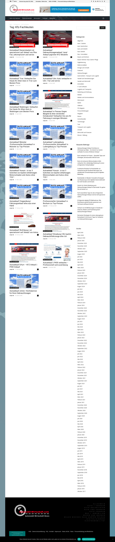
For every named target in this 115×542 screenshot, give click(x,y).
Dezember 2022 (82, 340)
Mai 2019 (80, 456)
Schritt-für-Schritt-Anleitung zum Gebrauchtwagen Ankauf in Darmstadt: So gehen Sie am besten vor (91, 187)
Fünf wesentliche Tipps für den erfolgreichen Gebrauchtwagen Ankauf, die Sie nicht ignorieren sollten (91, 194)
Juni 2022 (80, 356)
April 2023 (80, 329)
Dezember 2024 (82, 275)
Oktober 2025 (81, 249)
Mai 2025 (80, 262)
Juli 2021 (79, 386)
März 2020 (80, 429)
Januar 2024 (80, 305)
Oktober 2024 (81, 281)
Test (78, 124)
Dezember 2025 (82, 243)
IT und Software (82, 86)
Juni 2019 (80, 453)
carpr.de (12, 57)
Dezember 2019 (82, 437)
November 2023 (82, 311)
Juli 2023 (79, 321)
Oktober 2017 (81, 491)
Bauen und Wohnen (83, 57)
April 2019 (80, 459)
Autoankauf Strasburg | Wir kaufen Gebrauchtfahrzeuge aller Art (57, 235)
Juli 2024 (79, 289)
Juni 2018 (80, 475)
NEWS (79, 103)
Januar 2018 (80, 489)
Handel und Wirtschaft (83, 81)
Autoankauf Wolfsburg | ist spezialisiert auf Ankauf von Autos (24, 231)
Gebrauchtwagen (82, 73)
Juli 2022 (79, 354)
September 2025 (82, 251)
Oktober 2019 (81, 443)
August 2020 (81, 416)
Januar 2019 (80, 467)
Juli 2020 (79, 418)
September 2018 (82, 472)
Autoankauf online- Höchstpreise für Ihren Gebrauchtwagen (23, 292)
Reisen (79, 116)
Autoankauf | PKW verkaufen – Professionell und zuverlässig (55, 264)
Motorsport (80, 100)
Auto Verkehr (81, 51)
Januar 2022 (80, 370)
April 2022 (80, 362)
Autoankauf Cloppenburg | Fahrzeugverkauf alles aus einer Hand (23, 203)
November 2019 (82, 440)
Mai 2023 (80, 327)
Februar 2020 (81, 432)
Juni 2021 (80, 389)
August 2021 (81, 383)
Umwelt (79, 130)
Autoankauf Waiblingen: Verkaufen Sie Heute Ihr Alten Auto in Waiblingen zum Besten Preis (24, 109)
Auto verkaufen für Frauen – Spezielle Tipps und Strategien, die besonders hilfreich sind (91, 156)
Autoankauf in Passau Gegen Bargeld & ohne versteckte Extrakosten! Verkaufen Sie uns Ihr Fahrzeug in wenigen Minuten (57, 114)
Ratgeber (80, 113)
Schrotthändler (81, 119)
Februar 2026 (81, 238)
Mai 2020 (80, 424)
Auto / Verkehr (81, 43)
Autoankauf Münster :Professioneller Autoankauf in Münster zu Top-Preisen (22, 144)
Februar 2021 (81, 400)
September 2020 (82, 413)
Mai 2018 (80, 478)
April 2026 (80, 232)
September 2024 (82, 284)
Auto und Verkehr (14, 47)
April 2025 (80, 265)
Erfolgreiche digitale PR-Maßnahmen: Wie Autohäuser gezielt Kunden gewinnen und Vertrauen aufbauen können (89, 202)
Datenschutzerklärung (88, 539)
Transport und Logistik (84, 127)
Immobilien (80, 84)
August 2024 (81, 286)
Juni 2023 (80, 324)
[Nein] (113, 539)
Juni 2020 (80, 421)
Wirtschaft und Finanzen (84, 132)
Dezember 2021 (82, 373)
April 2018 (80, 480)
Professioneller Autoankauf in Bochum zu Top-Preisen (55, 202)
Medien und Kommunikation (85, 97)
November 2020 (82, 408)
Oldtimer (79, 105)
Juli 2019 (79, 451)
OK (79, 539)
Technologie (81, 122)
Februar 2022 (81, 367)
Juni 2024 (80, 292)
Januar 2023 (80, 338)
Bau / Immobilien (82, 54)
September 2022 (82, 348)
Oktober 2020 (81, 410)
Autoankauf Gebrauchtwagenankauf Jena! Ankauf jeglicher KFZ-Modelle (55, 52)
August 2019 (81, 448)
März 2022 (80, 364)
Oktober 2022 (81, 346)
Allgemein (80, 41)
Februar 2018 (81, 486)
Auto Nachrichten (82, 46)
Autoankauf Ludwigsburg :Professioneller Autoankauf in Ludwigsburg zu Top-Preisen (55, 144)
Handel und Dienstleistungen (85, 78)
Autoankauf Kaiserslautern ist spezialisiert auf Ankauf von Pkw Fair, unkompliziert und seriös (23, 52)
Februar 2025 (81, 270)
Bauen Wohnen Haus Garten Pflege (87, 59)
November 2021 (82, 375)
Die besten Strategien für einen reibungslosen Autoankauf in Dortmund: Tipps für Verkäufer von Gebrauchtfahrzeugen (90, 217)
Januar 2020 (80, 435)
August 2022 (81, 351)
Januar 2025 (80, 273)
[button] (103, 18)
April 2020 (80, 426)
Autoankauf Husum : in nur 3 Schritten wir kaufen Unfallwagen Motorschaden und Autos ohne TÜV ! (23, 173)
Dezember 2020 (82, 405)
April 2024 (80, 297)
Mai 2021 (80, 391)
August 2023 (81, 319)
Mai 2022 (80, 359)
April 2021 (80, 394)
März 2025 (80, 267)
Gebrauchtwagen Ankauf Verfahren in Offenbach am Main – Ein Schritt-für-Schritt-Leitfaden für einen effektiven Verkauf (90, 150)
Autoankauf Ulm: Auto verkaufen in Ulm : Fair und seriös (57, 79)
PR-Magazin (80, 108)
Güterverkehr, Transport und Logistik (88, 76)
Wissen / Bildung (82, 135)
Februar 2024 (81, 302)
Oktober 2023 (81, 313)
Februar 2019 (81, 464)
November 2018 (82, 470)
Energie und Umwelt (83, 68)
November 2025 (82, 246)
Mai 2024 (80, 294)
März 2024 (80, 300)
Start (11, 24)
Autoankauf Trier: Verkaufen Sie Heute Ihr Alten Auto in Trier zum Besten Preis (23, 80)
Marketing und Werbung (84, 92)
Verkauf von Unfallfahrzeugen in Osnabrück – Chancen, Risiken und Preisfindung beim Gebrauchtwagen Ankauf (90, 209)
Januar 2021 (80, 402)
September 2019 (82, 445)
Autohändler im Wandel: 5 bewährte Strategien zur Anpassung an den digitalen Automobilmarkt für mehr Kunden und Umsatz (91, 179)
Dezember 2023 (82, 308)
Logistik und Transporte (84, 89)
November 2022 (82, 343)
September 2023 (82, 316)
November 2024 (82, 278)
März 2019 (80, 462)
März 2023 (80, 332)
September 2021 (82, 381)
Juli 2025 (79, 257)
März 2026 (80, 235)
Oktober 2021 (81, 378)
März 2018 (80, 483)
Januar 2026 (80, 240)
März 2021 (80, 397)
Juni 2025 (80, 259)
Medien (79, 95)
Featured (80, 70)
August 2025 (81, 254)
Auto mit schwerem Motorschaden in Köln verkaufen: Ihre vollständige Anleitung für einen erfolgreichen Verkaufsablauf (90, 163)
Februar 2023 (81, 335)
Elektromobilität (82, 65)
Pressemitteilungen (83, 111)
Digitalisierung (81, 62)
